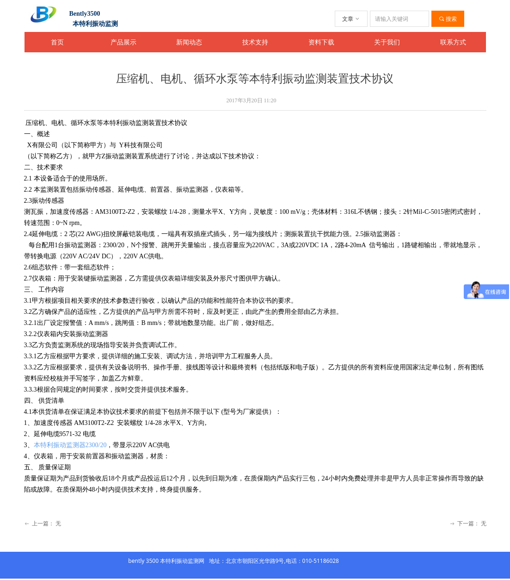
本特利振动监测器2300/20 (70, 445)
